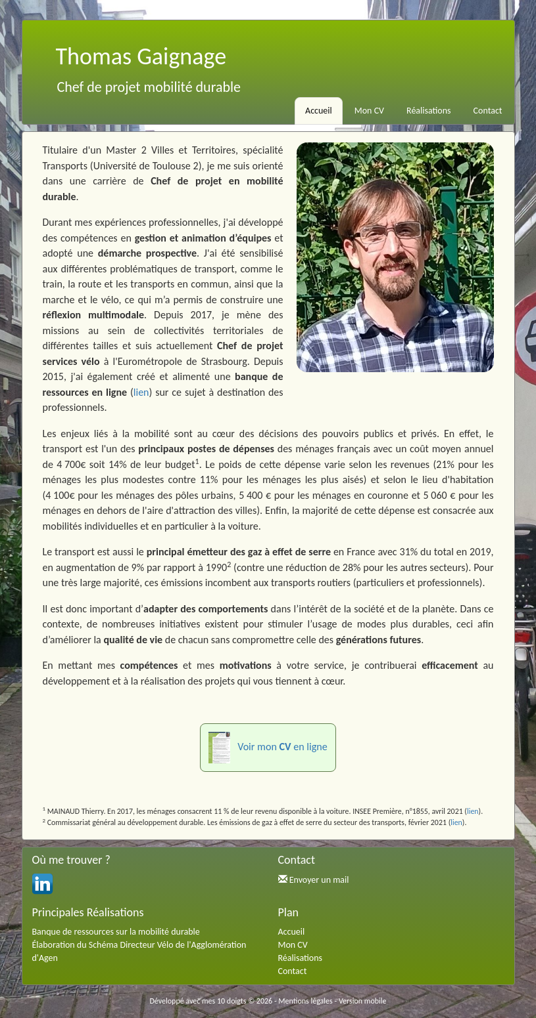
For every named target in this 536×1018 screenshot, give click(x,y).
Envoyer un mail (319, 879)
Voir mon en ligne (267, 747)
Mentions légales (305, 1001)
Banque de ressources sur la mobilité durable (116, 931)
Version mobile (363, 1001)
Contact (488, 110)
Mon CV (369, 110)
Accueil (318, 110)
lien (141, 392)
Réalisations (428, 110)
